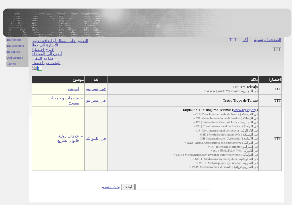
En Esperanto (15, 45)
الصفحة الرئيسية (267, 40)
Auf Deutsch (15, 57)
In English (13, 51)
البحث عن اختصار (46, 63)
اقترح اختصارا (43, 50)
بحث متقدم (111, 187)
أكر (245, 40)
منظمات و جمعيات (63, 98)
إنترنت (73, 89)
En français (14, 39)
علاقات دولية (68, 136)
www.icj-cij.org (244, 110)
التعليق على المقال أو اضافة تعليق (60, 41)
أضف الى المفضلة (47, 54)
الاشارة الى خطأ (45, 45)
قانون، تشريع (68, 140)
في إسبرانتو (96, 89)
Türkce (11, 63)
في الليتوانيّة (96, 138)
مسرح (73, 103)
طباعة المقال (42, 58)
